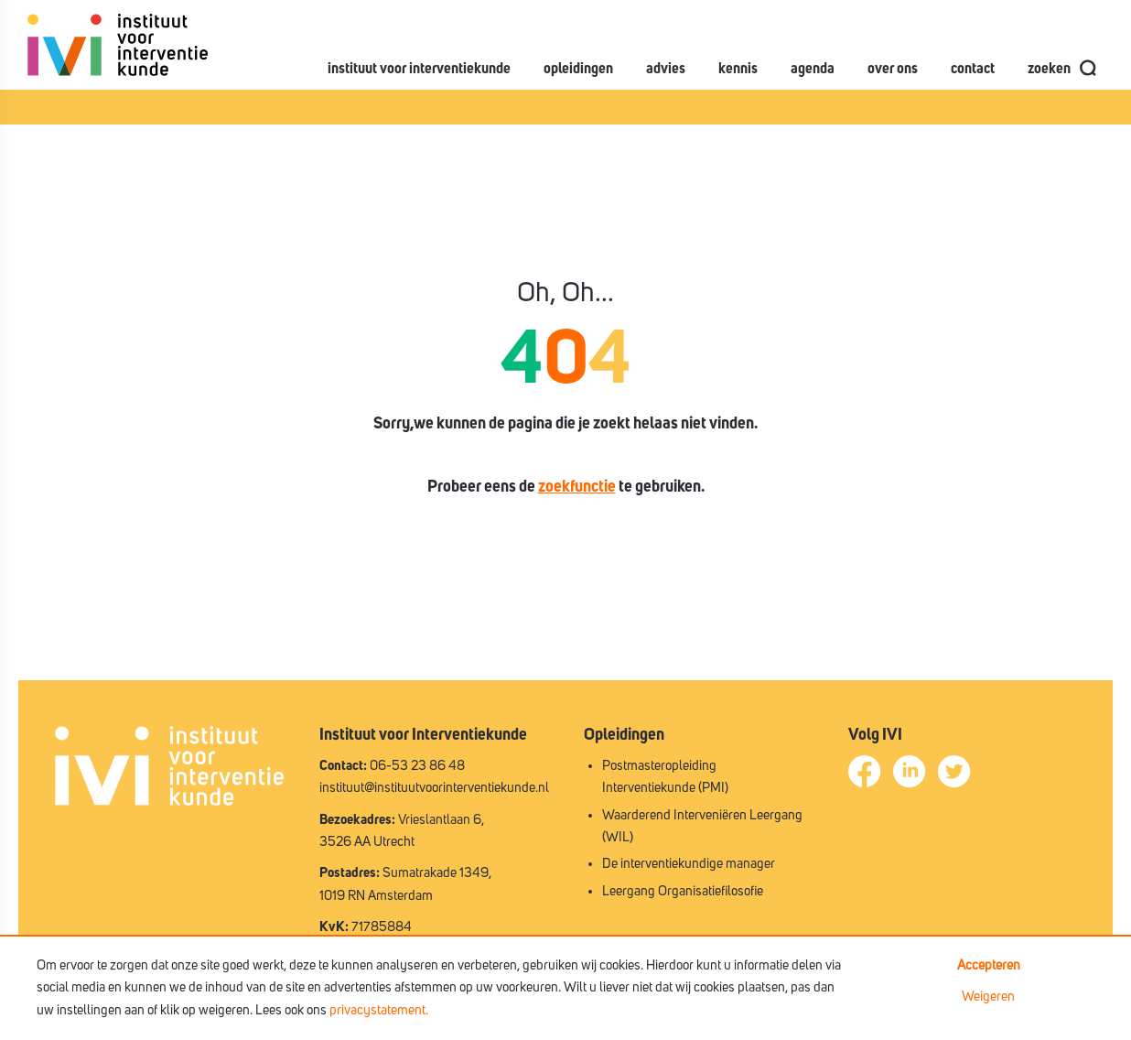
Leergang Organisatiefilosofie (682, 891)
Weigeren (988, 996)
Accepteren (988, 965)
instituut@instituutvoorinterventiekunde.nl (434, 788)
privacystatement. (378, 1010)
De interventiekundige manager (688, 864)
